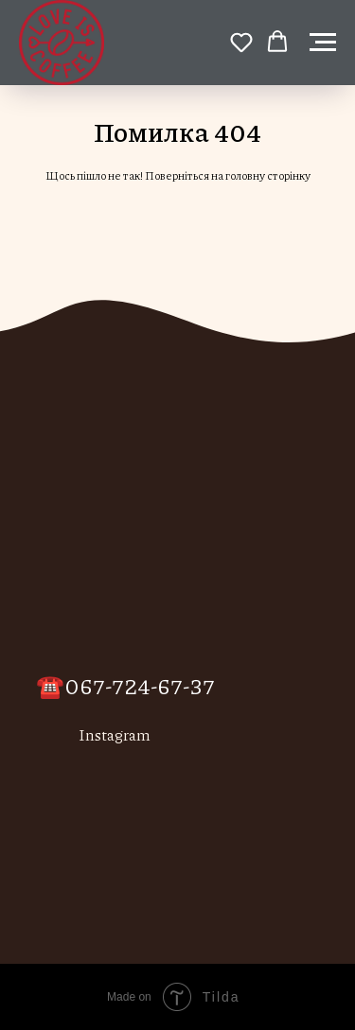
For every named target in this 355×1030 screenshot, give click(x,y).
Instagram (115, 734)
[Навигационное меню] (323, 42)
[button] (241, 41)
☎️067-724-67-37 (125, 685)
